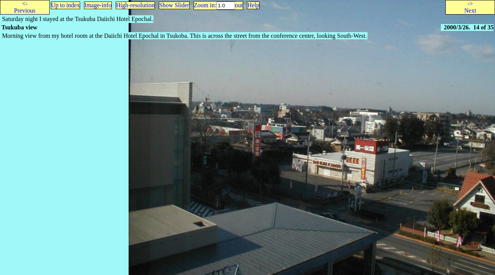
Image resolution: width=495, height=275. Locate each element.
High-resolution (135, 5)
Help (253, 5)
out (239, 5)
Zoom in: (205, 5)
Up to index (65, 5)
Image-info (97, 5)
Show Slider (174, 5)
